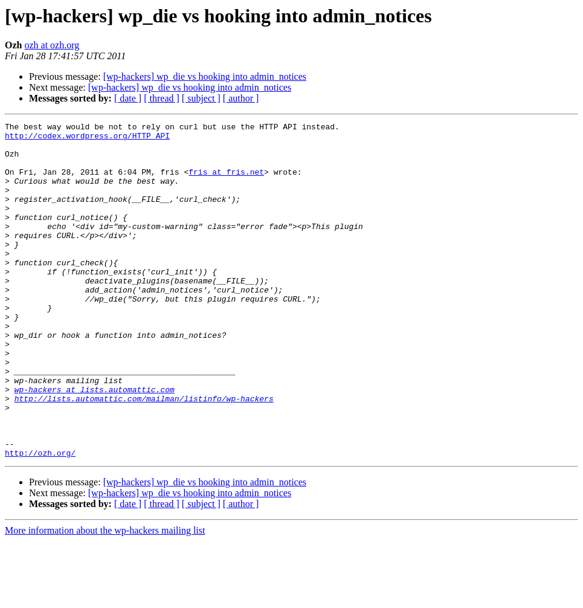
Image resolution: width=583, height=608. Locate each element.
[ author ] (241, 98)
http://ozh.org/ (40, 519)
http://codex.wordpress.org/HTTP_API (87, 139)
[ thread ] (161, 98)
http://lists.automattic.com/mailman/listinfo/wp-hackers (144, 454)
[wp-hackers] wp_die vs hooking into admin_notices (204, 76)
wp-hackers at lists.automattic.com (94, 443)
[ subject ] (201, 98)
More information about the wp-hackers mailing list (105, 597)
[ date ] (127, 98)
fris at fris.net (226, 182)
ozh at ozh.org (51, 45)
